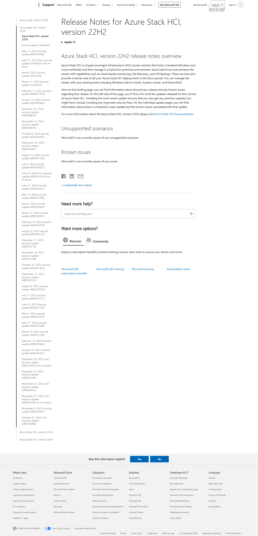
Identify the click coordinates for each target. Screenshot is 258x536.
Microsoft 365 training (110, 269)
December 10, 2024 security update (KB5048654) (33, 112)
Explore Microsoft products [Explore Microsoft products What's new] (24, 512)
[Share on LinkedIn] (70, 175)
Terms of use (136, 533)
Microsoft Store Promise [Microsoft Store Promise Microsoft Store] (64, 512)
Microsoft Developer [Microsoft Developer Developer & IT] (179, 478)
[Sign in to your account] (236, 5)
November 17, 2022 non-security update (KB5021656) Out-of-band (36, 399)
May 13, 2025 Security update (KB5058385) (34, 52)
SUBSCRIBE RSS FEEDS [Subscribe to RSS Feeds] (78, 185)
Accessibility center (178, 269)
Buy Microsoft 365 (169, 4)
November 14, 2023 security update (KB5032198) (33, 256)
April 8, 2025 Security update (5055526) (33, 74)
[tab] (73, 241)
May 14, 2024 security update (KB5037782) (34, 196)
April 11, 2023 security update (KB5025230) (34, 324)
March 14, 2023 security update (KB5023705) (35, 333)
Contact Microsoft (107, 533)
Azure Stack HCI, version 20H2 (36, 439)
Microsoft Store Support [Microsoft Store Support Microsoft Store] (64, 489)
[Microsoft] (25, 5)
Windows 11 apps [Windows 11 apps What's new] (20, 518)
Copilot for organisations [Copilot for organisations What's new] (23, 495)
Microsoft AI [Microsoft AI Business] (134, 478)
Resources (147, 4)
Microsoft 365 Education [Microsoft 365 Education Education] (103, 495)
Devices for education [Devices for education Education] (101, 483)
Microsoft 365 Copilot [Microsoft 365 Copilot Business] (138, 506)
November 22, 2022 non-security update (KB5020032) (36, 387)
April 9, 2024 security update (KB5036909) (33, 205)
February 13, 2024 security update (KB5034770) (36, 223)
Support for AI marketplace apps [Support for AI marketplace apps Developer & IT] (184, 489)
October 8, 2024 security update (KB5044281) (35, 135)
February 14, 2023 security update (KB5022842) (36, 342)
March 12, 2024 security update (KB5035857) (35, 214)
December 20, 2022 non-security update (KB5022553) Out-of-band (36, 362)
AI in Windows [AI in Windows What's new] (19, 506)
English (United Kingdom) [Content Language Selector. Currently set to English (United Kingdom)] (29, 528)
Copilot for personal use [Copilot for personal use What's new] (23, 500)
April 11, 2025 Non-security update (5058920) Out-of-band (37, 63)
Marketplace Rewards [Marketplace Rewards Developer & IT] (179, 512)
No (159, 459)
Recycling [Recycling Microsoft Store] (58, 506)
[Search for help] (218, 5)
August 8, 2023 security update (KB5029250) (35, 288)
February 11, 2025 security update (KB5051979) (36, 92)
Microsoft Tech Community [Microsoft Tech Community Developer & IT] (181, 495)
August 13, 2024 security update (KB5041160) (35, 156)
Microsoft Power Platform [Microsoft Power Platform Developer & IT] (181, 506)
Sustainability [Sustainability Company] (214, 506)
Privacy (123, 533)
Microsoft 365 (64, 4)
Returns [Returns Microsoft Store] (57, 495)
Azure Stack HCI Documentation (174, 114)
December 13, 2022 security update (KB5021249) (33, 375)
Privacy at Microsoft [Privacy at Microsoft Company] (217, 495)
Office (79, 4)
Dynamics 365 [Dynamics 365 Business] (135, 495)
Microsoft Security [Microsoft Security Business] (137, 483)
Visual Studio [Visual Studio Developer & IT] (175, 518)
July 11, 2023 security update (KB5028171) (34, 297)
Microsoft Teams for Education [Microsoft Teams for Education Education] (105, 489)
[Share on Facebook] (63, 175)
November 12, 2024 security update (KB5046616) (33, 124)
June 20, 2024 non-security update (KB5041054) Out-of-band (37, 176)
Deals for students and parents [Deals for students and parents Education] (105, 512)
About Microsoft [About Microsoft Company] (216, 483)
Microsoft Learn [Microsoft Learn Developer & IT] (176, 483)
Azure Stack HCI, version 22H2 (33, 29)
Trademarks (152, 533)
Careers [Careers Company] (212, 478)
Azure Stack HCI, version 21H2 (36, 432)
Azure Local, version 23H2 (34, 20)
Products (90, 4)
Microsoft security (143, 269)
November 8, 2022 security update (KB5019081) (37, 410)
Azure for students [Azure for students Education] (100, 518)
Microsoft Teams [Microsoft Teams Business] (136, 512)
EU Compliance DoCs (188, 533)
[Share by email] (78, 175)
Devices (106, 4)
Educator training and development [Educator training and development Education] (107, 506)
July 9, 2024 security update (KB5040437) (33, 166)
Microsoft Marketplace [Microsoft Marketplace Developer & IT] (180, 500)
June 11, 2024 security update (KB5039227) (34, 187)
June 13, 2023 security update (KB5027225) (34, 306)
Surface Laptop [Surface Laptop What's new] (19, 483)
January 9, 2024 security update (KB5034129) (35, 233)
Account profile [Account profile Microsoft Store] (60, 478)
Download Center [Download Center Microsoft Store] (61, 483)
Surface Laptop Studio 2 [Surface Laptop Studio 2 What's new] (23, 489)
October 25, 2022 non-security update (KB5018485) (34, 421)
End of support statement (36, 45)
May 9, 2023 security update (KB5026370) (33, 315)
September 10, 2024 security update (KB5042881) (33, 146)
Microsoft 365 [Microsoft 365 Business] (135, 500)
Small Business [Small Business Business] (135, 518)
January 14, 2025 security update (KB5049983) (36, 101)
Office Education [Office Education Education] (99, 500)
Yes (139, 459)
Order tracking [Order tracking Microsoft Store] (60, 500)
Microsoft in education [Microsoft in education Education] (102, 478)
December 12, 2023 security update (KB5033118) (33, 243)
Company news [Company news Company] (215, 489)
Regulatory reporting (211, 533)
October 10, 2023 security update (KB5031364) (36, 266)
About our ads (168, 533)
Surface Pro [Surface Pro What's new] (18, 478)
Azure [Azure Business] (131, 489)
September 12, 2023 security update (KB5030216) (33, 277)
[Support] (48, 5)
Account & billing (126, 4)
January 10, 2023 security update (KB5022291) (36, 351)
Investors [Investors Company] (212, 500)
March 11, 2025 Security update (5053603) (35, 83)
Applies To (69, 42)
